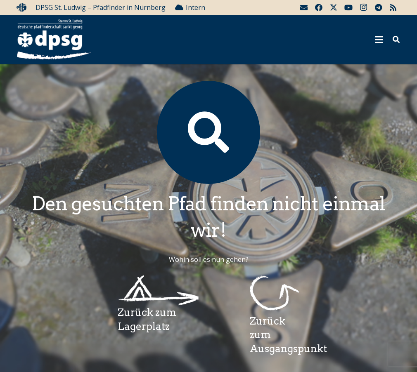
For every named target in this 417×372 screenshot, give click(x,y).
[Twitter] (333, 7)
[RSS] (393, 7)
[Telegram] (378, 7)
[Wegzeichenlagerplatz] (158, 290)
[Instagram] (363, 7)
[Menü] (379, 39)
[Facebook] (318, 7)
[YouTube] (348, 7)
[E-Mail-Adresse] (303, 7)
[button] (396, 40)
